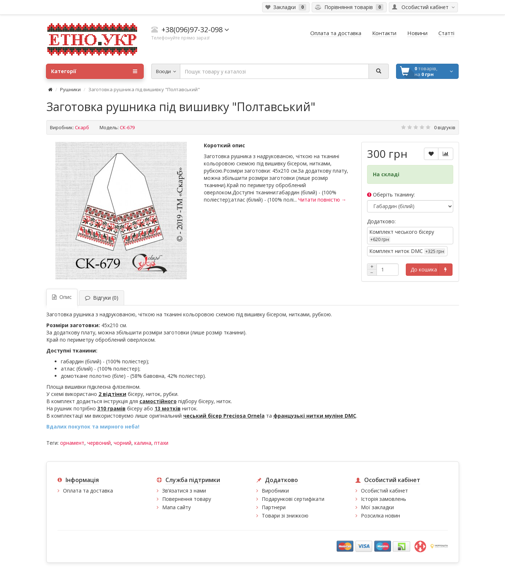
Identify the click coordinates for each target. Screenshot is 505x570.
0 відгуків (444, 127)
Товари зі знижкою (285, 515)
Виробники (275, 490)
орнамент (72, 442)
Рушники (70, 89)
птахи (161, 442)
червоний (99, 442)
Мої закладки (377, 507)
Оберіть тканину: (391, 194)
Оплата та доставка (88, 490)
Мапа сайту (176, 507)
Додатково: (381, 221)
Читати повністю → (322, 199)
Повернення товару (186, 498)
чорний (122, 442)
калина (142, 442)
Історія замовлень (383, 498)
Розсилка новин (380, 515)
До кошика (424, 269)
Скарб (82, 127)
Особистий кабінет (384, 490)
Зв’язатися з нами (184, 490)
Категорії (94, 71)
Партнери (274, 507)
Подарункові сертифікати (293, 498)
